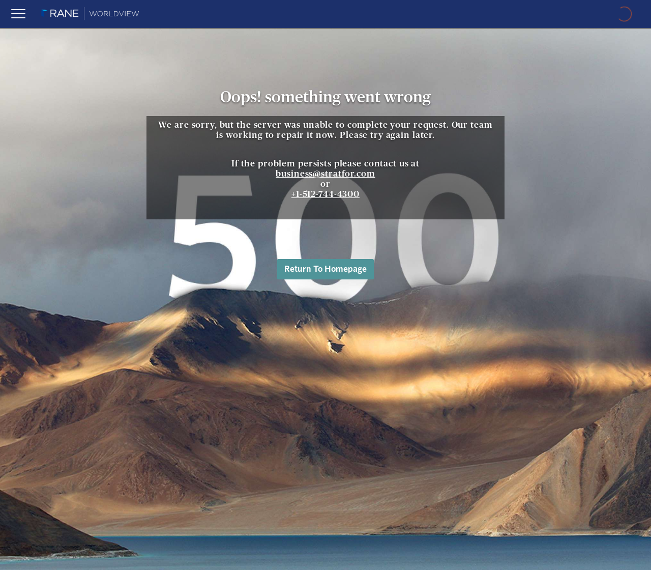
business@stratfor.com (325, 173)
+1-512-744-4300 (325, 194)
